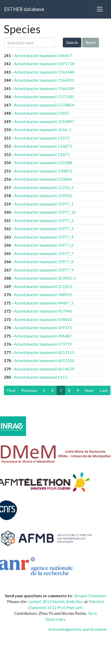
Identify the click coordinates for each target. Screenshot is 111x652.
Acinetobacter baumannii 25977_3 (43, 228)
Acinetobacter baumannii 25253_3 (43, 187)
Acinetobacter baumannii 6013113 (44, 352)
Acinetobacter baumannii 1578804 (44, 105)
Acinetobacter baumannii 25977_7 (43, 253)
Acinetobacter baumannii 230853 (43, 171)
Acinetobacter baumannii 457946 (43, 311)
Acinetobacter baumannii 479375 (43, 327)
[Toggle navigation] (100, 9)
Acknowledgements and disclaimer (77, 629)
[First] (11, 390)
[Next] (89, 390)
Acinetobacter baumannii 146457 (43, 55)
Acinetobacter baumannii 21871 (42, 154)
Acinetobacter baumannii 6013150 (44, 360)
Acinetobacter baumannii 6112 (40, 377)
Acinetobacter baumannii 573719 (43, 344)
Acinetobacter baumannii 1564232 (44, 80)
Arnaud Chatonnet (90, 595)
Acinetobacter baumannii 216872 (43, 146)
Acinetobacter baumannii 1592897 (44, 121)
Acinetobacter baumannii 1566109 (44, 88)
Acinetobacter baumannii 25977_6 (43, 245)
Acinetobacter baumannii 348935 (43, 294)
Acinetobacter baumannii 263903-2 (45, 278)
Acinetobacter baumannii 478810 (43, 319)
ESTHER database (24, 9)
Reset (90, 42)
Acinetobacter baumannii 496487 (43, 336)
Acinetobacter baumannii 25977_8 (43, 261)
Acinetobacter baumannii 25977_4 (43, 237)
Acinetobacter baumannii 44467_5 (43, 303)
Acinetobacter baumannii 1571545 (44, 96)
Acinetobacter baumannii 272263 (43, 286)
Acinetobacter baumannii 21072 (42, 138)
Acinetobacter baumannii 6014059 (44, 369)
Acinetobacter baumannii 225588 (43, 162)
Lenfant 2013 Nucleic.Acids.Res (55, 601)
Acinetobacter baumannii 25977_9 (43, 270)
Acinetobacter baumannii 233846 (43, 179)
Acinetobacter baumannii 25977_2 (43, 220)
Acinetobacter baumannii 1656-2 (42, 129)
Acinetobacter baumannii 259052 (43, 195)
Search (72, 42)
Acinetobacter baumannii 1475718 (44, 63)
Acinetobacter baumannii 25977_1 (43, 204)
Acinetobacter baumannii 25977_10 (45, 212)
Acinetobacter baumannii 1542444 (44, 72)
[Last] (103, 390)
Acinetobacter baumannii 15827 (42, 113)
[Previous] (29, 390)
